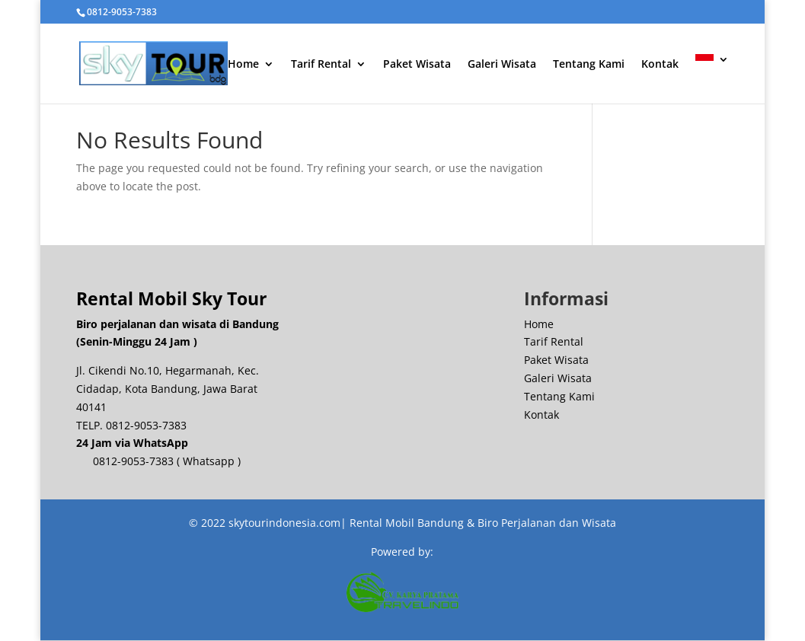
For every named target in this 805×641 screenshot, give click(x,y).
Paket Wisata (417, 68)
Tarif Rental (321, 68)
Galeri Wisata (502, 68)
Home (243, 68)
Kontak (660, 68)
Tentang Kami (589, 68)
